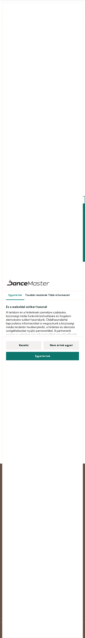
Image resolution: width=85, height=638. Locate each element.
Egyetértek (42, 356)
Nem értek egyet (61, 345)
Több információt (59, 294)
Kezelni (24, 345)
